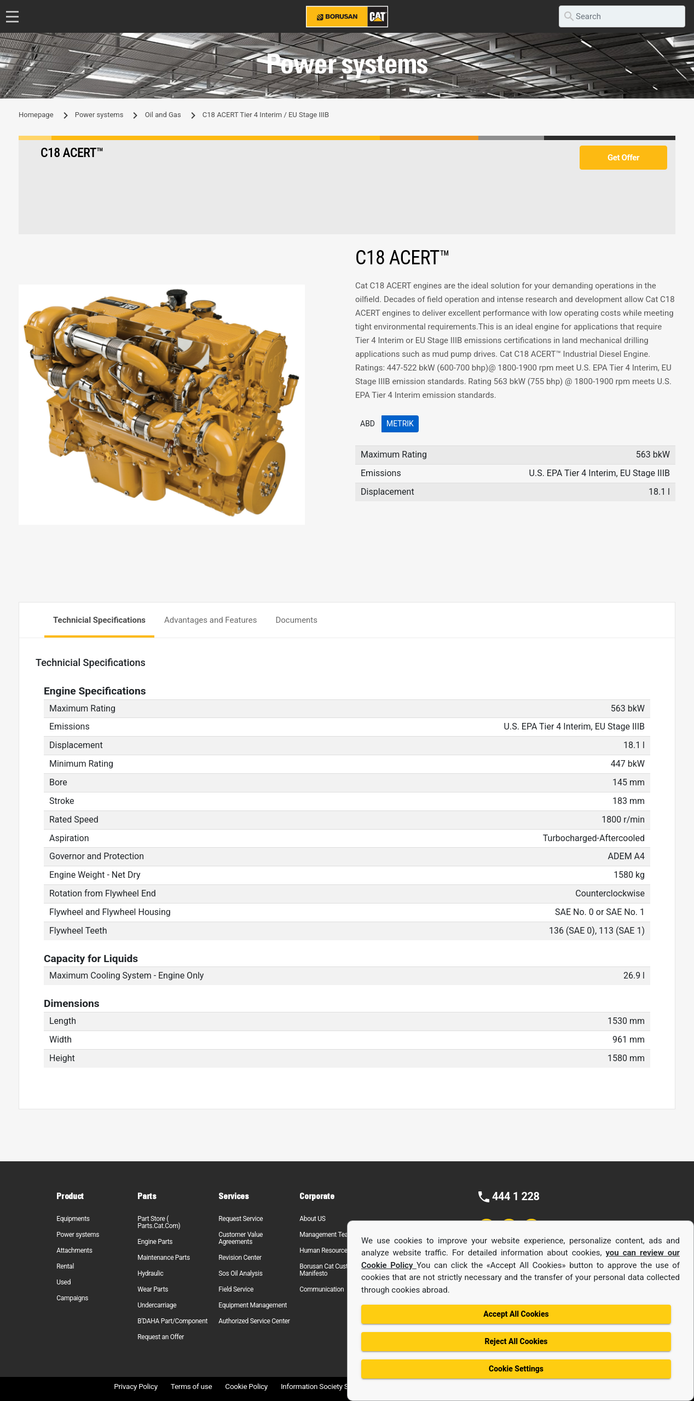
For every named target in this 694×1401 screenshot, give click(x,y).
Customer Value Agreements (240, 1238)
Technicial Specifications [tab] (99, 620)
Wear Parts (152, 1289)
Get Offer (623, 158)
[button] (329, 294)
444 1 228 (516, 1196)
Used (63, 1282)
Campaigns (72, 1298)
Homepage (36, 115)
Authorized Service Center (254, 1321)
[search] (622, 16)
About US (312, 1219)
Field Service (235, 1289)
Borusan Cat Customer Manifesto (330, 1270)
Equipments (72, 1219)
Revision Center (240, 1257)
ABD (367, 423)
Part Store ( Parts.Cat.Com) (158, 1222)
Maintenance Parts (163, 1257)
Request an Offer (160, 1337)
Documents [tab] (296, 620)
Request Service (240, 1219)
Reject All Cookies (515, 1341)
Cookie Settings (516, 1368)
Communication (321, 1289)
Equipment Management (252, 1305)
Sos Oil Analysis (240, 1273)
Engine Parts (154, 1242)
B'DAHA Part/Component (172, 1321)
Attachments (74, 1250)
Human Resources (325, 1250)
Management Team (326, 1234)
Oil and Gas (163, 115)
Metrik (400, 423)
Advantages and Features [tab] (210, 620)
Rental (65, 1266)
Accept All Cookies (515, 1314)
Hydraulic (150, 1273)
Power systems (99, 115)
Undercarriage (156, 1305)
